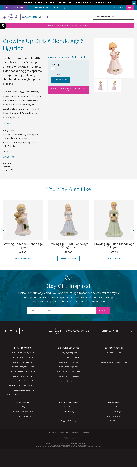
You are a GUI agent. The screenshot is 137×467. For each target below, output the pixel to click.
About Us (114, 408)
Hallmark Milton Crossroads (23, 382)
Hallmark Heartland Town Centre (23, 372)
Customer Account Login (22, 417)
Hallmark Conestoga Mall (23, 363)
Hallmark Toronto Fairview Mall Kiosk (23, 386)
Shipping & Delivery (68, 422)
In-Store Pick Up (68, 408)
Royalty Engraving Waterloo (68, 377)
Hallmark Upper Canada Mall (23, 391)
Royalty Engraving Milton (68, 367)
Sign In (120, 8)
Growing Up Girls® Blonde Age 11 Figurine (114, 246)
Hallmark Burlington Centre (23, 358)
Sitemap (75, 433)
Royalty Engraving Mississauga (68, 372)
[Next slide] (133, 231)
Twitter (54, 8)
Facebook (51, 8)
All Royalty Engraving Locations (68, 382)
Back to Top (84, 433)
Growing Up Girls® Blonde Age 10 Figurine (68, 246)
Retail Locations (14, 8)
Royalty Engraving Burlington (68, 358)
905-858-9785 (38, 8)
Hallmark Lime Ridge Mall (23, 377)
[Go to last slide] (3, 231)
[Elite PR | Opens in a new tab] (68, 438)
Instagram (57, 8)
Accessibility (65, 433)
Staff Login (114, 422)
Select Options (23, 259)
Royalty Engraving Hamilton (68, 363)
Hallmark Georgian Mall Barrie (23, 367)
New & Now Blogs (114, 417)
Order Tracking (68, 412)
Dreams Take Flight (114, 412)
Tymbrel (88, 444)
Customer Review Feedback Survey (114, 363)
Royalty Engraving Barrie (68, 353)
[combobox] (110, 17)
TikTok (61, 8)
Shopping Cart (128, 8)
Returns (68, 417)
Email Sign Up (23, 408)
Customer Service (114, 353)
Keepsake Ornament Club (23, 412)
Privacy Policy (53, 433)
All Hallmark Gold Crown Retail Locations (22, 396)
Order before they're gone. (68, 26)
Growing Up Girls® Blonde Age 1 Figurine (23, 246)
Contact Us (114, 358)
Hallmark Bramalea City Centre (23, 353)
